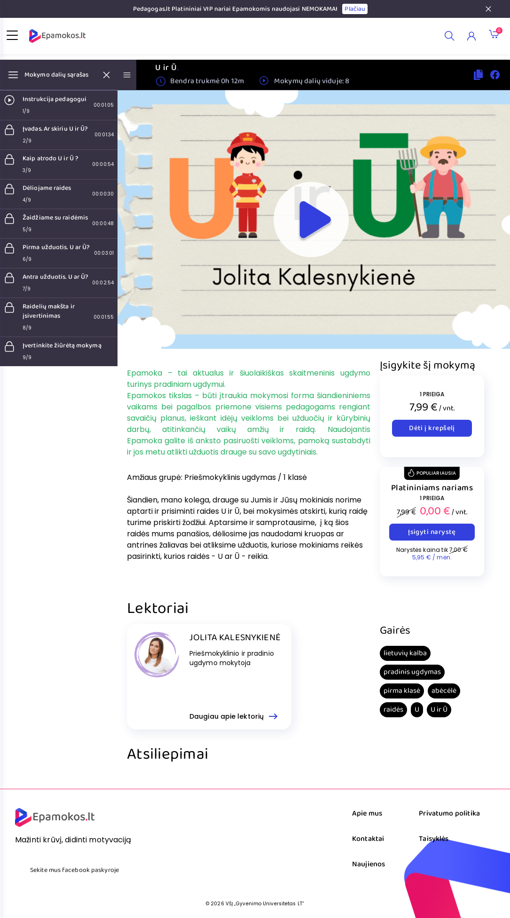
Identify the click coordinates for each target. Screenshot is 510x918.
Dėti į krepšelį (432, 428)
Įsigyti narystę (432, 532)
